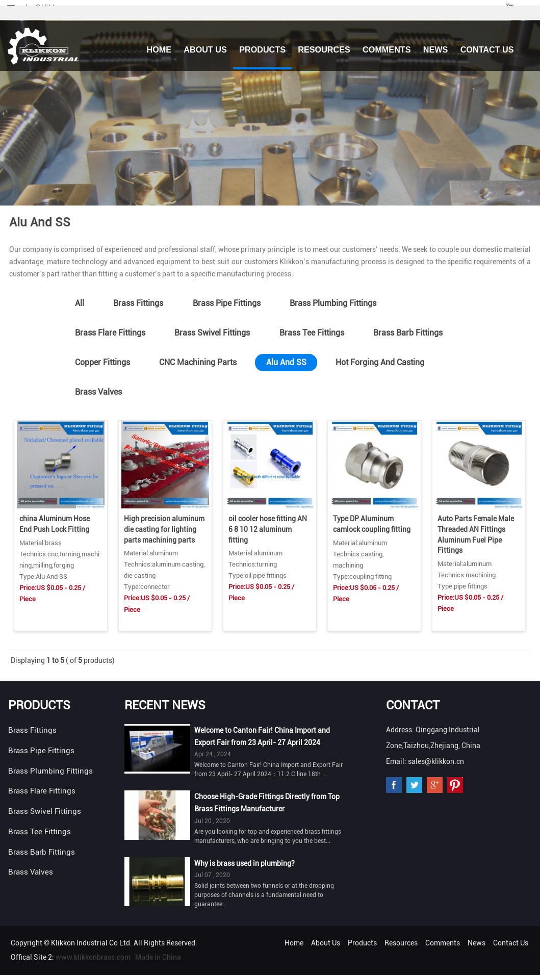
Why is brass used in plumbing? (244, 863)
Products (262, 49)
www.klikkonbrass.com (93, 957)
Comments (386, 49)
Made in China (158, 957)
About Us (205, 49)
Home (158, 49)
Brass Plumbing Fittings (333, 303)
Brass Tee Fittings (311, 333)
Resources (324, 49)
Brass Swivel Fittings (212, 333)
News (435, 49)
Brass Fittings (138, 303)
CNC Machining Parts (198, 362)
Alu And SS (286, 362)
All (79, 303)
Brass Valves (98, 392)
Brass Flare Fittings (110, 333)
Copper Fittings (102, 362)
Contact (413, 705)
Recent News (164, 705)
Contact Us (487, 49)
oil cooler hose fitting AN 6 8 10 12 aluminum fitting (267, 529)
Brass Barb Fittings (408, 333)
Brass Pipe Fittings (227, 303)
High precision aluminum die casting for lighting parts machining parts (164, 529)
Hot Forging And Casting (380, 362)
